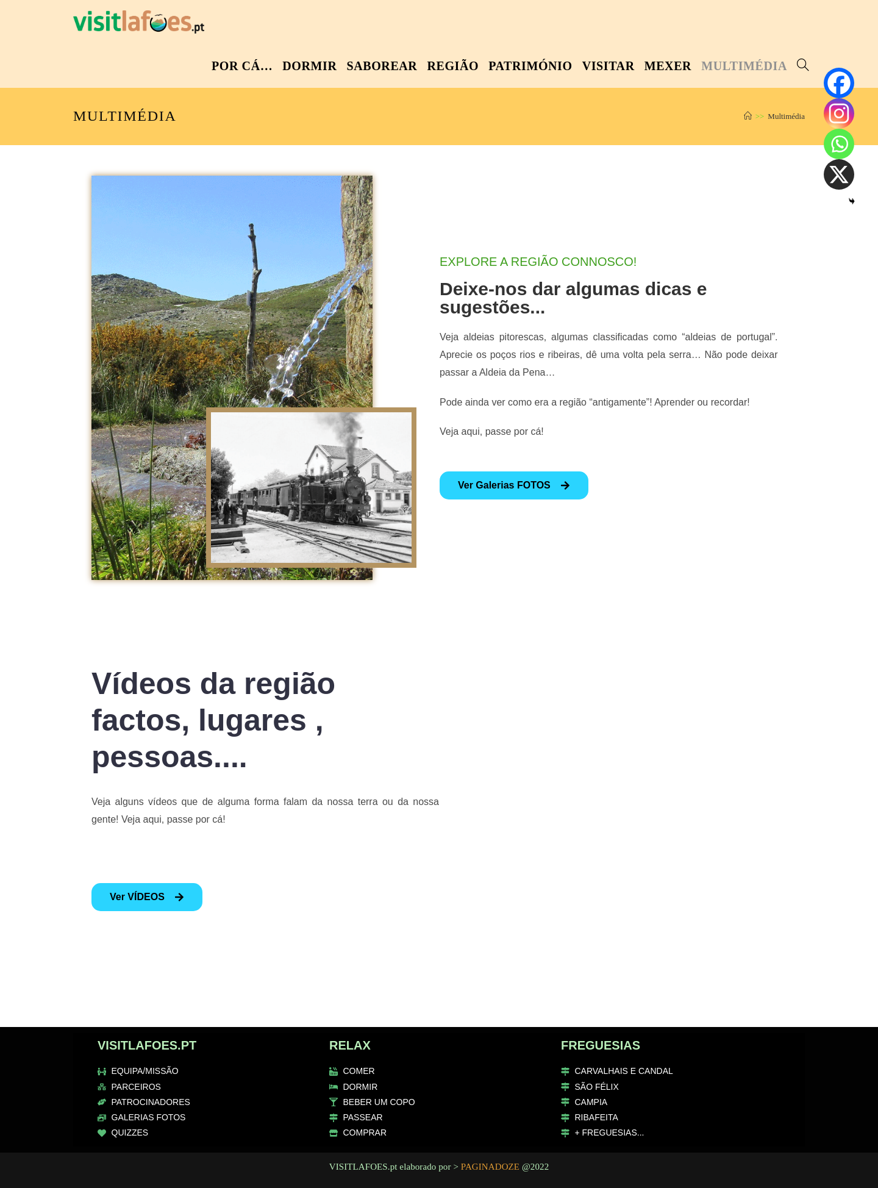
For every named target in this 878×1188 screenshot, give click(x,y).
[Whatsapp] (839, 144)
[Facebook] (839, 83)
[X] (839, 174)
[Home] (748, 116)
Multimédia (786, 116)
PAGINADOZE (490, 1167)
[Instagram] (839, 113)
